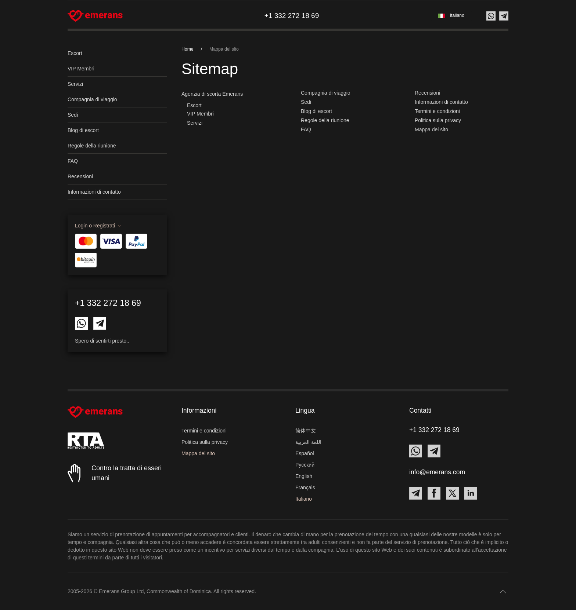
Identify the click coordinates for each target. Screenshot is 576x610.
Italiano (303, 499)
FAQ (73, 161)
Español (304, 453)
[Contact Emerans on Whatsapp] (81, 323)
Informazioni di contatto (94, 192)
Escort (75, 53)
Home (187, 49)
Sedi (73, 115)
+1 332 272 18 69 (108, 303)
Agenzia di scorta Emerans (212, 94)
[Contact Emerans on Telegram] (99, 323)
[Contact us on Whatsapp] (491, 16)
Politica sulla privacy (438, 120)
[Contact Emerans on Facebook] (434, 493)
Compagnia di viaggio (92, 99)
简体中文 (305, 431)
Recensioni (80, 176)
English (303, 476)
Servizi (75, 84)
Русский (304, 465)
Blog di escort (83, 130)
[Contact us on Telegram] (503, 16)
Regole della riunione (92, 146)
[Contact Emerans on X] (452, 493)
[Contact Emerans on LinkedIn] (470, 493)
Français (305, 487)
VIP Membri (81, 69)
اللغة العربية (308, 442)
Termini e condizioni (437, 111)
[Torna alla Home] (95, 15)
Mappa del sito (431, 129)
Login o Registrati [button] (95, 226)
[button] (451, 15)
